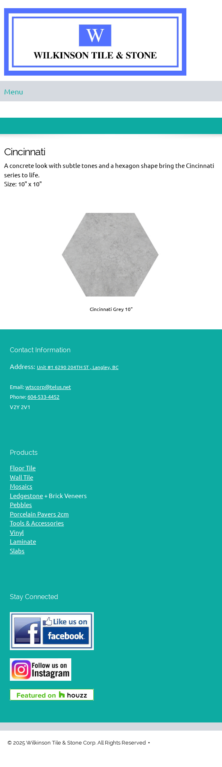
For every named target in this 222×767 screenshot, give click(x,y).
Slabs (17, 551)
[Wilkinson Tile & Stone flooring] (111, 42)
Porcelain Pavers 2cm (39, 514)
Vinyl (17, 532)
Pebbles (21, 504)
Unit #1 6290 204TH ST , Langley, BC (77, 367)
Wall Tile (21, 477)
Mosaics (21, 486)
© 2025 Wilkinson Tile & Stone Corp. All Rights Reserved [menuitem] (76, 743)
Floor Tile (23, 468)
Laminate (23, 541)
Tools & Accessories (37, 523)
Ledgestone (26, 495)
